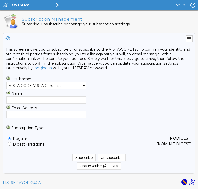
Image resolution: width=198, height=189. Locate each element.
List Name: (21, 79)
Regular (20, 138)
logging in (43, 68)
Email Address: (24, 107)
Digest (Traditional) (29, 144)
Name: (17, 93)
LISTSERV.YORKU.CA (22, 182)
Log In (179, 5)
